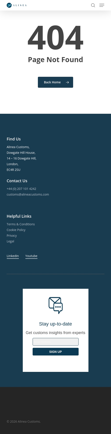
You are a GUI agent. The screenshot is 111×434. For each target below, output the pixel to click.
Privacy (12, 235)
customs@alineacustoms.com (28, 194)
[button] (101, 5)
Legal (10, 241)
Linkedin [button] (13, 256)
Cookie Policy (16, 230)
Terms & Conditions (21, 224)
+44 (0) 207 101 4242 (21, 189)
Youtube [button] (31, 256)
